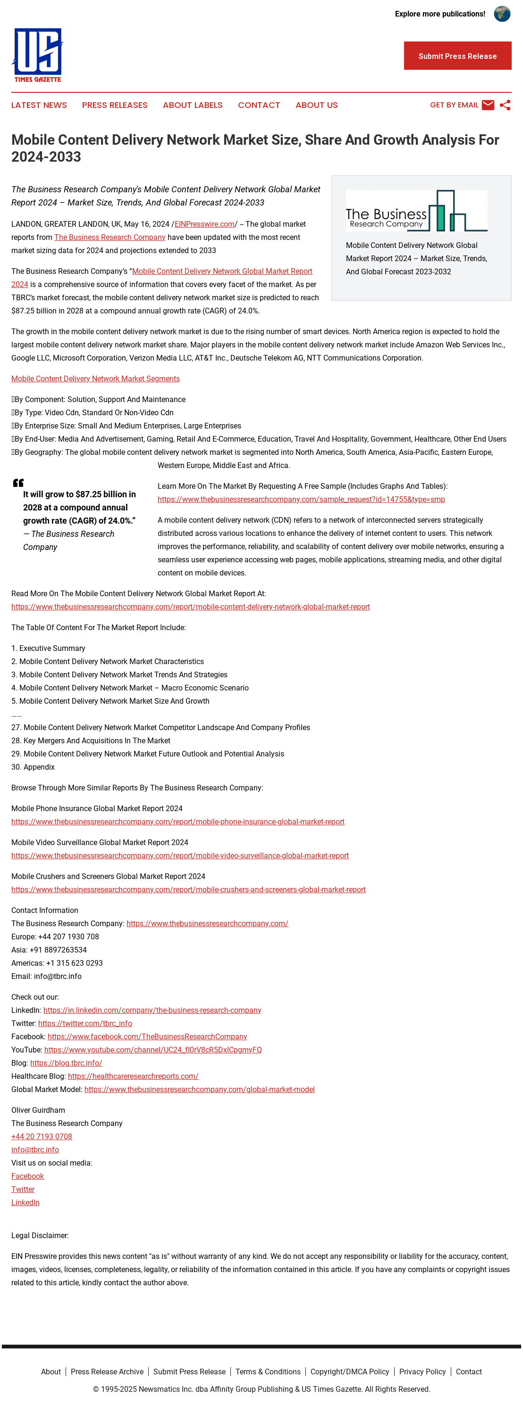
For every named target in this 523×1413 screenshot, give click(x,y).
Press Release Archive (107, 1371)
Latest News (39, 105)
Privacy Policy (422, 1371)
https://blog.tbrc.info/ (66, 1063)
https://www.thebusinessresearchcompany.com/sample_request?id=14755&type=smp (301, 499)
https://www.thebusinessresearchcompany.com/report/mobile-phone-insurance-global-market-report (178, 821)
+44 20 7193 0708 (41, 1136)
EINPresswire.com (205, 224)
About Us (316, 105)
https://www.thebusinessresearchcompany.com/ (207, 923)
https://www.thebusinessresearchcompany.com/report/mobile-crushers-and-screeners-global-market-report (188, 889)
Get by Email (462, 105)
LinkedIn (25, 1202)
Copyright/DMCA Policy (350, 1371)
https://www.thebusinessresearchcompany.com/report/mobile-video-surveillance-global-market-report (180, 855)
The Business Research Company (110, 237)
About (51, 1371)
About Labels (193, 105)
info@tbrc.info (35, 1149)
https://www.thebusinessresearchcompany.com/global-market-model (199, 1089)
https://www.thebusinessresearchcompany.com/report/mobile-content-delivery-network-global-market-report (190, 606)
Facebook (27, 1176)
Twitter (22, 1189)
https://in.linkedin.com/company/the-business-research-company (152, 1010)
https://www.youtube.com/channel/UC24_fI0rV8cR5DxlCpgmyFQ (153, 1049)
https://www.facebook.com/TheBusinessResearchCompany (147, 1036)
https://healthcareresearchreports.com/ (133, 1076)
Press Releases (115, 105)
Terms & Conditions (268, 1371)
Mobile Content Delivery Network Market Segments (95, 378)
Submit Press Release (189, 1371)
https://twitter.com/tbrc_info (85, 1023)
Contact (259, 105)
